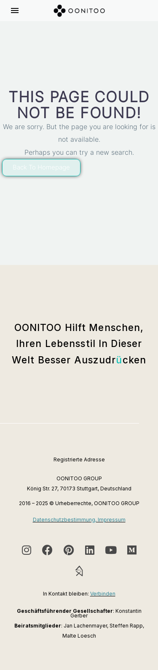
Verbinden (102, 594)
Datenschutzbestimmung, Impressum (79, 519)
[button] (41, 167)
